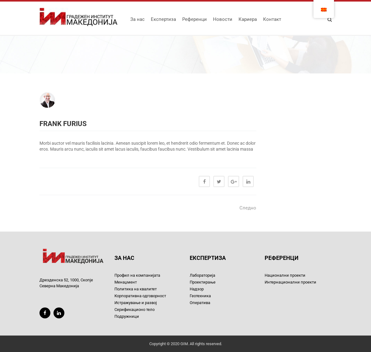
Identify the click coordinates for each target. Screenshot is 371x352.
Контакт (272, 19)
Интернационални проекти (290, 282)
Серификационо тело (134, 309)
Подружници (126, 316)
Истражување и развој (135, 302)
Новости (222, 19)
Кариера (248, 19)
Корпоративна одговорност (140, 295)
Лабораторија (202, 275)
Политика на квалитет (135, 289)
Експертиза (163, 19)
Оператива (200, 302)
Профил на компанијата (137, 275)
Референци (194, 19)
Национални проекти (285, 275)
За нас (137, 19)
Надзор (197, 289)
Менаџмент (125, 282)
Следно (247, 208)
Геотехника (200, 295)
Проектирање (203, 282)
